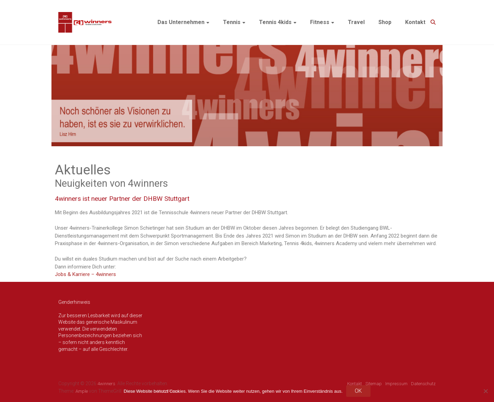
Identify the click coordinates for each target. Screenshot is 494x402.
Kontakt (415, 22)
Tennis (231, 22)
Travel (356, 22)
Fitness (319, 22)
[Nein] (485, 391)
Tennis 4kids (275, 22)
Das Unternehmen (180, 22)
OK (358, 391)
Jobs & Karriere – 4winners (85, 274)
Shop (384, 22)
